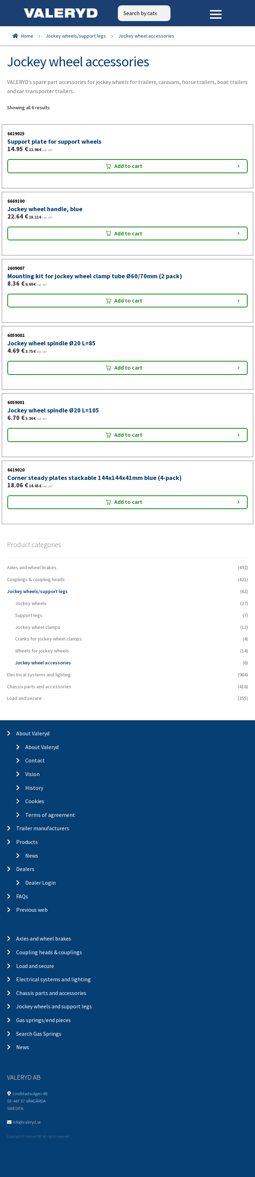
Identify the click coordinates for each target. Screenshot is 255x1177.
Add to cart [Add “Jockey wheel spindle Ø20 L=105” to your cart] (128, 434)
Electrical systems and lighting (39, 674)
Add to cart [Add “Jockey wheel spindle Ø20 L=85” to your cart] (128, 367)
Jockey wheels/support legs (76, 36)
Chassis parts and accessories (39, 686)
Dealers (25, 868)
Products (27, 841)
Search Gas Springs (38, 1033)
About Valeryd (32, 733)
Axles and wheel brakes (31, 567)
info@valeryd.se (27, 1122)
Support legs (28, 615)
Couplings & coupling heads (36, 579)
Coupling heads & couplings (49, 952)
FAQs (22, 896)
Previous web (32, 909)
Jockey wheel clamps (37, 627)
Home (27, 36)
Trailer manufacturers (42, 828)
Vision (32, 774)
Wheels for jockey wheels (42, 651)
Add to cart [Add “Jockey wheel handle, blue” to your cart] (128, 233)
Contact (35, 760)
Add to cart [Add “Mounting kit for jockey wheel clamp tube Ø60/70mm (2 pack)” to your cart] (128, 300)
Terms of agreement (50, 814)
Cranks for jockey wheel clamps (48, 639)
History (34, 787)
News (31, 855)
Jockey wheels (31, 603)
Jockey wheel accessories (43, 662)
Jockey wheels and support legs (54, 1006)
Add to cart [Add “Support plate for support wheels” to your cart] (128, 165)
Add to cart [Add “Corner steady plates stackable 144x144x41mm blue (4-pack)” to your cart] (128, 501)
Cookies (34, 801)
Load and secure (24, 698)
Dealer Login (40, 882)
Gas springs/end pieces (43, 1019)
